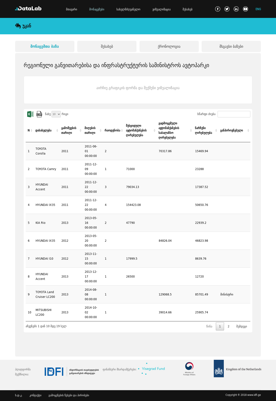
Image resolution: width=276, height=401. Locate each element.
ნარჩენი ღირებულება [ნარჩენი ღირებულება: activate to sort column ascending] (203, 130)
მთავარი (71, 9)
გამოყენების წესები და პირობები (69, 395)
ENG (258, 9)
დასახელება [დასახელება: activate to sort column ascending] (43, 130)
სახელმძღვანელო (128, 9)
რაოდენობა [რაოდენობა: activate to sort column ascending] (112, 130)
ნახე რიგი (56, 114)
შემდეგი (241, 326)
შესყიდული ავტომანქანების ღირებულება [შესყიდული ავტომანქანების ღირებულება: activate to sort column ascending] (136, 130)
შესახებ (188, 9)
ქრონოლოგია (169, 46)
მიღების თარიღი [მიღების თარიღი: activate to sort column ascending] (90, 130)
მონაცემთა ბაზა (44, 46)
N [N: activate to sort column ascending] (29, 130)
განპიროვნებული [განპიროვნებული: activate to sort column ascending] (231, 130)
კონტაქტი (35, 395)
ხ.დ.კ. (18, 395)
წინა (209, 326)
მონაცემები (96, 9)
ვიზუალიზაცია (161, 9)
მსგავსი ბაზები (231, 46)
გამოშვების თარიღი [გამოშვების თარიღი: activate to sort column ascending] (68, 130)
